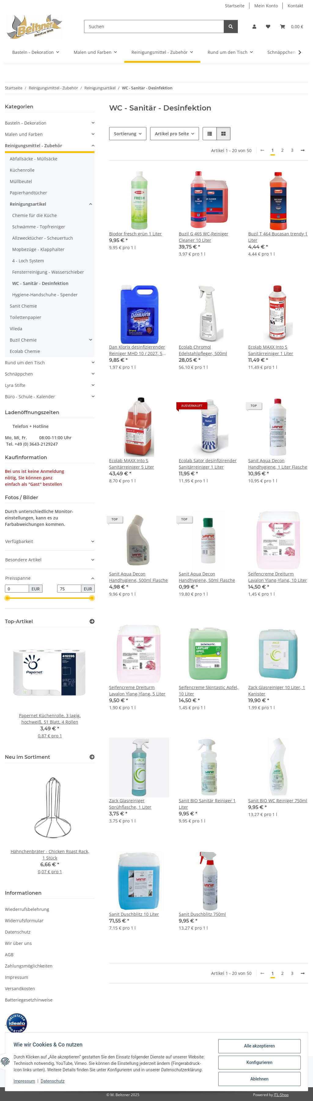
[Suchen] (154, 26)
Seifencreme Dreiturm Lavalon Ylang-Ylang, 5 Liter (137, 690)
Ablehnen (258, 1076)
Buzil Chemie (23, 340)
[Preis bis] (69, 589)
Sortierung (125, 134)
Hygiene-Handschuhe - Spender (45, 295)
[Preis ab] (17, 589)
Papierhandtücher (28, 193)
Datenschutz (54, 1082)
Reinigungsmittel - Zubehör (33, 145)
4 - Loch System (28, 261)
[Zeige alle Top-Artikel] (92, 621)
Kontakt (295, 6)
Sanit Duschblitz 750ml (202, 914)
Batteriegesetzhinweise (29, 1000)
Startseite (235, 6)
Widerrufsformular (24, 920)
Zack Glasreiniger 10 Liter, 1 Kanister (276, 690)
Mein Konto (266, 6)
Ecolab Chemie (25, 351)
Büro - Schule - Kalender (30, 396)
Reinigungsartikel (28, 204)
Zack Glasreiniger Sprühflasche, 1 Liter (130, 804)
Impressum (25, 1082)
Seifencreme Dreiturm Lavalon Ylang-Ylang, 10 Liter (277, 577)
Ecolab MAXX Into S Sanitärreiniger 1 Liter (270, 350)
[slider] (7, 598)
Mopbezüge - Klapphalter (38, 249)
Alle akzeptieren (257, 1045)
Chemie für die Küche (34, 215)
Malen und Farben (24, 134)
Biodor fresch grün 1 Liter (135, 234)
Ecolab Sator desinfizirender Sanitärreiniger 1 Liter (208, 464)
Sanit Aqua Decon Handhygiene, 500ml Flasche (138, 577)
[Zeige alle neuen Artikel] (92, 757)
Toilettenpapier (25, 317)
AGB (9, 954)
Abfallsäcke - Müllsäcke (33, 159)
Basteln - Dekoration (25, 123)
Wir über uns (18, 943)
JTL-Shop (281, 1094)
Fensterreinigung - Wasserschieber (48, 272)
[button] (254, 26)
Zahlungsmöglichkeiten (29, 966)
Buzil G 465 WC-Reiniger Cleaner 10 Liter (203, 237)
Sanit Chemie (23, 306)
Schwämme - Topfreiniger (38, 227)
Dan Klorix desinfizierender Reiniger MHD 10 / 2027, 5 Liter (137, 350)
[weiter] (302, 150)
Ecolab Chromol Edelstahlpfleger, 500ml (203, 350)
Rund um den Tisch (25, 362)
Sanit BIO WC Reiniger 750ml (277, 800)
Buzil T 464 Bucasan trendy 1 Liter (277, 237)
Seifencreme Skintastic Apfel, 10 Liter (208, 690)
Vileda (16, 328)
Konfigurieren (258, 1060)
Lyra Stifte (15, 385)
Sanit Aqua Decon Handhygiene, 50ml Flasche (207, 577)
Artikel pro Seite (172, 134)
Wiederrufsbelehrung (27, 909)
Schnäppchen (19, 374)
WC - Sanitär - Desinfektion (40, 283)
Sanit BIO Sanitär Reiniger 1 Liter (207, 804)
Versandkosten (20, 988)
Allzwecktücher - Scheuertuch (42, 238)
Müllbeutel (21, 181)
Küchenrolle (22, 170)
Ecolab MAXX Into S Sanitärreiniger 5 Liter (131, 464)
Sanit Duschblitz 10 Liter (134, 914)
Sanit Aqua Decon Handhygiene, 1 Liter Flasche (277, 464)
